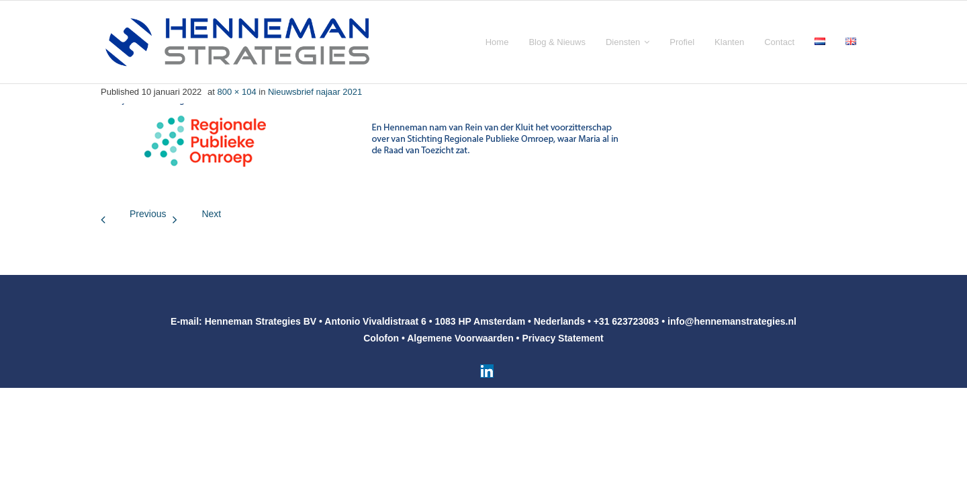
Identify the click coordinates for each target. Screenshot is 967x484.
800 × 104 (236, 92)
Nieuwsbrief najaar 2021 (315, 92)
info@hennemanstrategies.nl (731, 321)
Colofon (381, 338)
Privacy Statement (562, 338)
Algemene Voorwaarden (460, 338)
